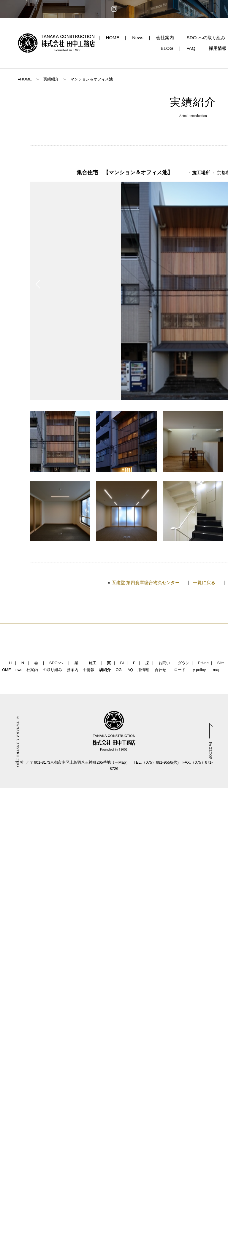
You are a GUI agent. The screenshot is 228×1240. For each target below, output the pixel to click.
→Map (120, 762)
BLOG (167, 48)
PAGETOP (210, 750)
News (137, 37)
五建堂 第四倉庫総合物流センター (146, 582)
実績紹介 (51, 79)
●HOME (25, 79)
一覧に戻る (204, 582)
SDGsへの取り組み (206, 37)
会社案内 (165, 37)
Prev (38, 284)
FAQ (190, 48)
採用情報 (218, 48)
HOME (112, 37)
